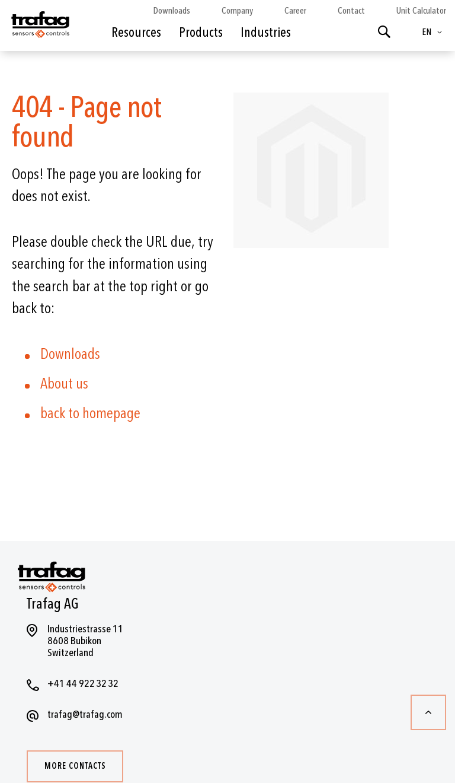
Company (237, 10)
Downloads (171, 10)
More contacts (75, 766)
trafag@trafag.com (85, 714)
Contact (351, 10)
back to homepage (90, 413)
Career (295, 10)
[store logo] (39, 28)
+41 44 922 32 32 (82, 683)
